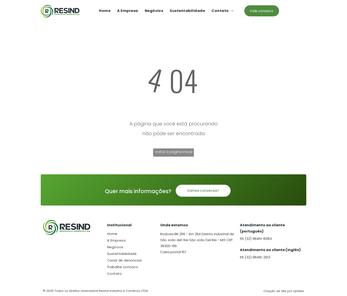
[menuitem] (105, 10)
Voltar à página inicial (173, 151)
